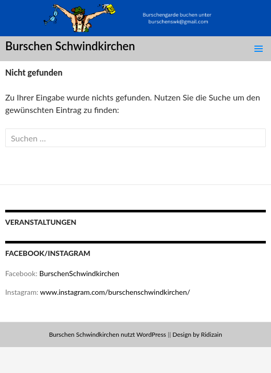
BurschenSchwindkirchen (79, 273)
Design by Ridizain (197, 334)
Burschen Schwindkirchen (70, 46)
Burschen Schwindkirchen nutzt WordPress (107, 334)
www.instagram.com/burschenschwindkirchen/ (115, 292)
